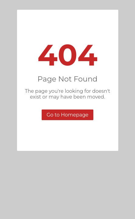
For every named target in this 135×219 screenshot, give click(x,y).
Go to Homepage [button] (67, 115)
